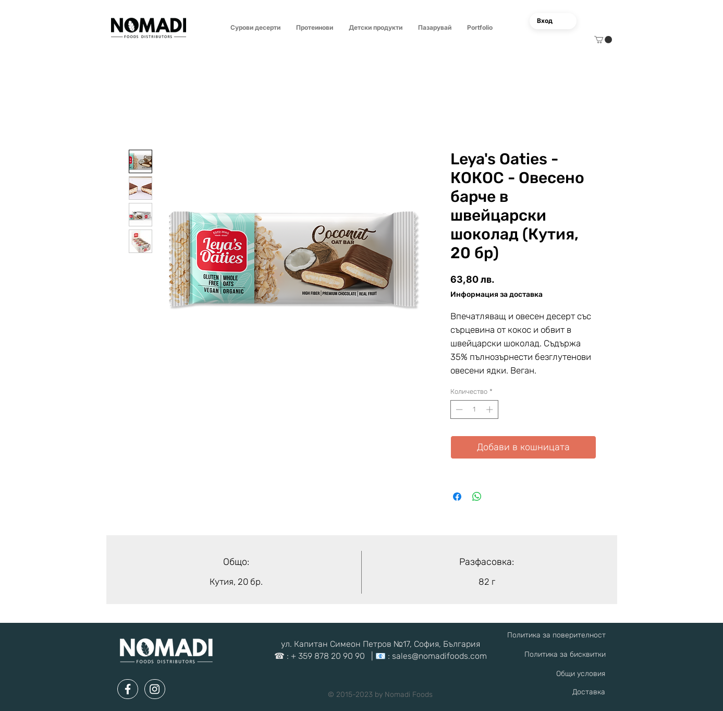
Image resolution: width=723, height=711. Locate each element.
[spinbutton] (474, 409)
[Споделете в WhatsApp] (477, 496)
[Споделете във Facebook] (457, 496)
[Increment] (490, 409)
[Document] (127, 689)
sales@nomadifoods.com (439, 656)
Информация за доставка (496, 294)
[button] (255, 27)
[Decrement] (458, 409)
